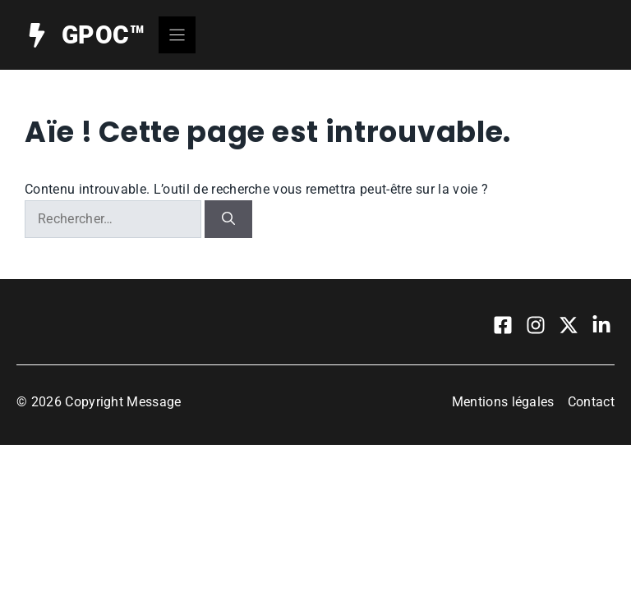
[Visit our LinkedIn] (601, 325)
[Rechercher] (228, 219)
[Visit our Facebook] (503, 325)
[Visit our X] (568, 325)
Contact (591, 402)
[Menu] (177, 34)
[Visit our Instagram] (536, 325)
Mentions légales (503, 402)
